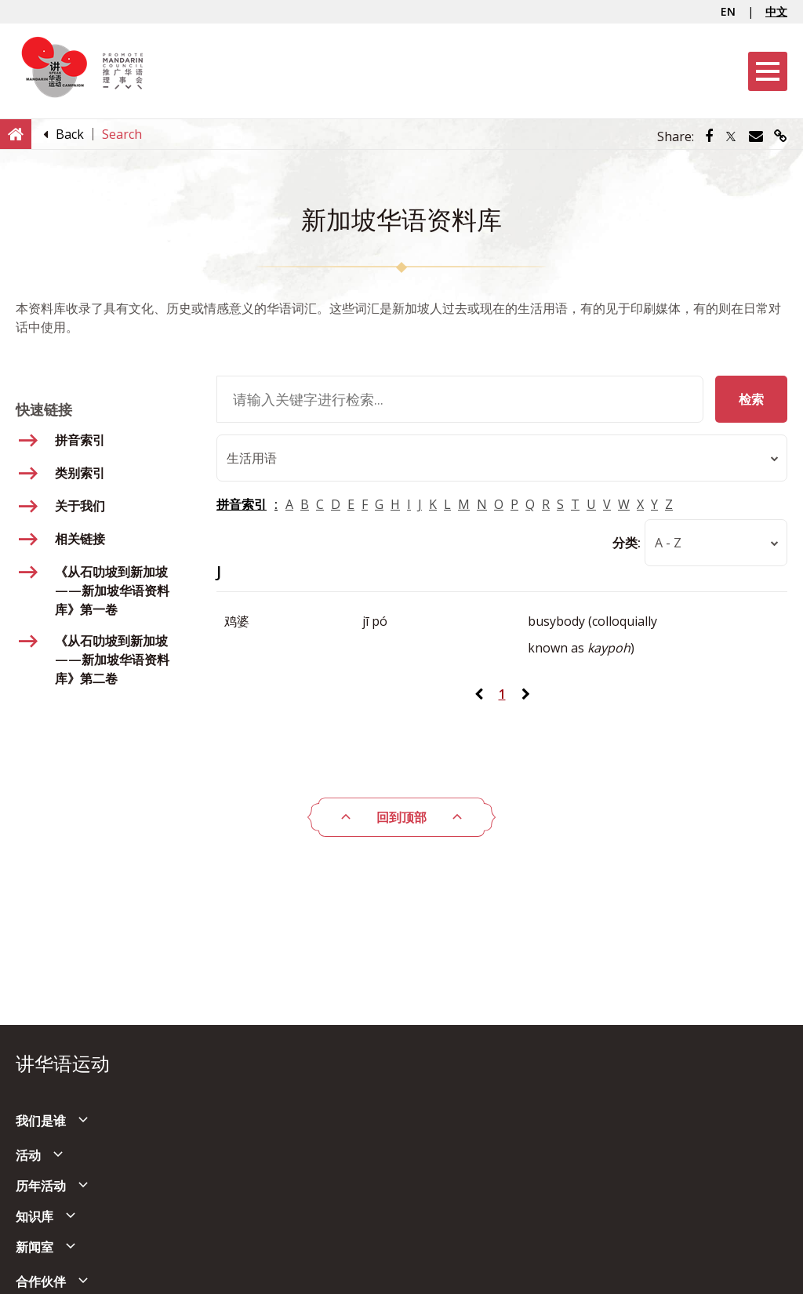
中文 (776, 11)
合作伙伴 (41, 1281)
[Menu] (767, 71)
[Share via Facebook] (709, 136)
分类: (626, 542)
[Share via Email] (756, 136)
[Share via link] (780, 136)
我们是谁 (41, 1120)
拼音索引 (241, 504)
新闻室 (34, 1247)
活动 (28, 1155)
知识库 (34, 1216)
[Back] (70, 134)
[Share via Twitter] (731, 136)
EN (728, 11)
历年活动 (41, 1185)
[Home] (15, 133)
